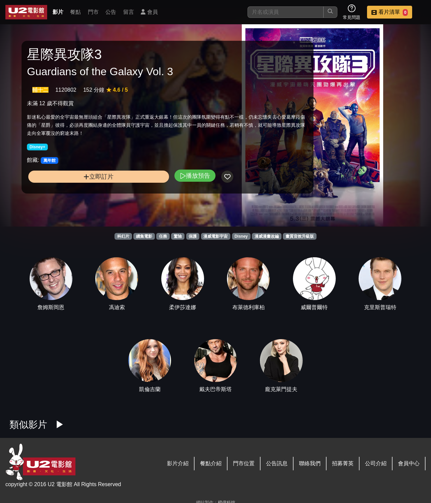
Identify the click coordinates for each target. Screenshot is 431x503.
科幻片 (123, 236)
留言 (128, 12)
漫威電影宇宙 (215, 236)
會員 (149, 12)
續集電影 (144, 236)
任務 (163, 236)
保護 (193, 236)
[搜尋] (285, 12)
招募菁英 (343, 463)
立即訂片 (74, 190)
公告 (110, 12)
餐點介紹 (211, 463)
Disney (240, 236)
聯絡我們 (310, 463)
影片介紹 (178, 463)
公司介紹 (376, 463)
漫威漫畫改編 (267, 236)
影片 (58, 12)
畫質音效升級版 (300, 236)
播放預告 (146, 189)
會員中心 (409, 463)
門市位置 (244, 463)
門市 (93, 12)
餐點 (75, 12)
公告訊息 (277, 463)
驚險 (178, 236)
